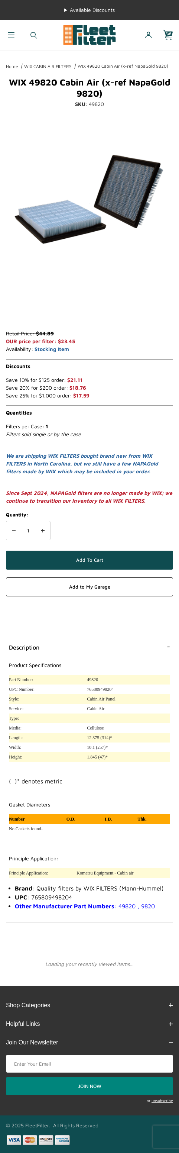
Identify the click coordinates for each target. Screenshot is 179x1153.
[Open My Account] (148, 35)
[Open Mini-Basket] (171, 35)
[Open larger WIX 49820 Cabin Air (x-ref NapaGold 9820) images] (89, 203)
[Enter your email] (89, 1064)
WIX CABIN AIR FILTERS (48, 66)
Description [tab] (24, 647)
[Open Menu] (11, 35)
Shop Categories (89, 1005)
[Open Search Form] (33, 35)
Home (12, 66)
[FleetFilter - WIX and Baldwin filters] (89, 34)
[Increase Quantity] (42, 530)
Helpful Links (89, 1024)
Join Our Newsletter (89, 1042)
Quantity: (17, 515)
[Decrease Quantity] (13, 530)
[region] (89, 311)
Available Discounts (92, 10)
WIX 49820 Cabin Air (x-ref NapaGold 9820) (123, 66)
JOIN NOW (89, 1086)
